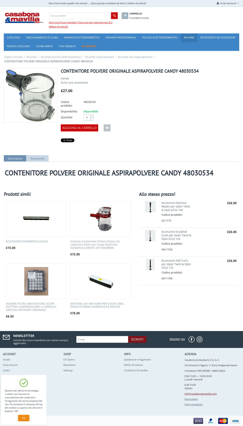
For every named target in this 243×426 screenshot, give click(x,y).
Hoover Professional (121, 37)
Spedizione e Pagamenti (137, 359)
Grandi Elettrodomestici (81, 37)
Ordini (6, 370)
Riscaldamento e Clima (42, 37)
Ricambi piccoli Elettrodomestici (61, 57)
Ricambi (189, 37)
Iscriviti (137, 339)
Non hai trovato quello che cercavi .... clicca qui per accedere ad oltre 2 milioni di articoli (97, 3)
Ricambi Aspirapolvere (99, 57)
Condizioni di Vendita (136, 370)
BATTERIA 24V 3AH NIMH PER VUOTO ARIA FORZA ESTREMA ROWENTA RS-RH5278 (97, 305)
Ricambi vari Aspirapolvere (135, 57)
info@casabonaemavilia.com (201, 393)
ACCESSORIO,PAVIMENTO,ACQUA (27, 241)
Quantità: (67, 117)
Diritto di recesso (133, 365)
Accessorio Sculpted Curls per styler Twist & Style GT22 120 (176, 235)
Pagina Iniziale (13, 57)
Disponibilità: (69, 111)
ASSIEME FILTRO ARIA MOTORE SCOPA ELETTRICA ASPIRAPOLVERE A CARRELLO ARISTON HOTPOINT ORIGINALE (31, 307)
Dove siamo (191, 399)
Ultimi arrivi (44, 46)
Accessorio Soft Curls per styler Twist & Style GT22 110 (176, 264)
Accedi (6, 359)
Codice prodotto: (67, 103)
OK (24, 418)
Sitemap (68, 370)
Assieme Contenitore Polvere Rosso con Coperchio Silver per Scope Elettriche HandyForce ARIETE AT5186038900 (95, 244)
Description (15, 158)
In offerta (89, 46)
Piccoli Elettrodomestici (160, 37)
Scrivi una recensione (74, 82)
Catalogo (13, 37)
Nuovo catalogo (18, 46)
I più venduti (67, 46)
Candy (65, 78)
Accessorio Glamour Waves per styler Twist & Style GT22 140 (176, 206)
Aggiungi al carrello (79, 128)
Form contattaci (194, 404)
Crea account (10, 365)
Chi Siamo (69, 359)
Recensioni (38, 158)
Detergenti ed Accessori (217, 37)
